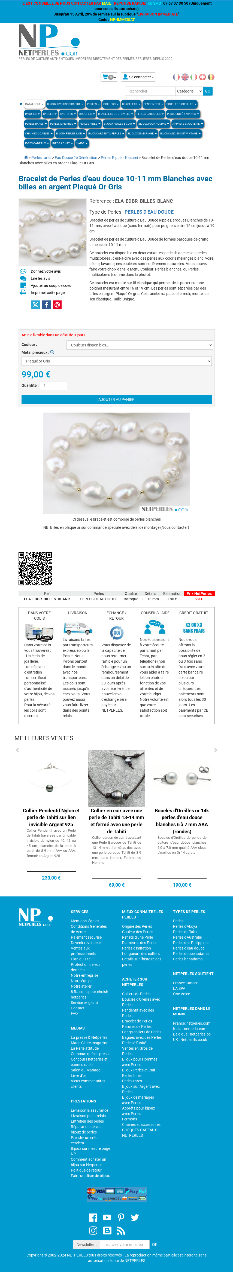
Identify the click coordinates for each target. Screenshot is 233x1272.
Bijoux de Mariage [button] (142, 133)
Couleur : (29, 344)
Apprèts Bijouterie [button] (188, 123)
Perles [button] (93, 104)
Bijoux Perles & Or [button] (70, 133)
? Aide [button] (82, 143)
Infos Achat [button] (62, 143)
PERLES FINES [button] (90, 123)
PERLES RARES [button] (36, 123)
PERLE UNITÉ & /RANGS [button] (183, 113)
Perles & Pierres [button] (63, 123)
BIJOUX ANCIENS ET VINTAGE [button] (180, 133)
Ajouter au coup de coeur (52, 285)
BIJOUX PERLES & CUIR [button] (119, 123)
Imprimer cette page (48, 292)
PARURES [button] (32, 113)
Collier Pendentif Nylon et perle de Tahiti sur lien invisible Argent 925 (51, 817)
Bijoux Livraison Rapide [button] (65, 104)
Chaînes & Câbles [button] (39, 133)
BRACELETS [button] (131, 104)
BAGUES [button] (50, 113)
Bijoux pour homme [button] (153, 123)
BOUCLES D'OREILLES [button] (181, 104)
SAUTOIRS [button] (68, 113)
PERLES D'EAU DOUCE (149, 212)
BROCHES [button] (87, 113)
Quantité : (30, 385)
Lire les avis (40, 278)
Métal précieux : (38, 352)
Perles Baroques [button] (150, 113)
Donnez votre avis (46, 271)
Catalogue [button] (34, 104)
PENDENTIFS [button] (153, 104)
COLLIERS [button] (111, 104)
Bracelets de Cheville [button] (115, 113)
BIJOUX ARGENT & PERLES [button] (106, 133)
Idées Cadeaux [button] (37, 143)
